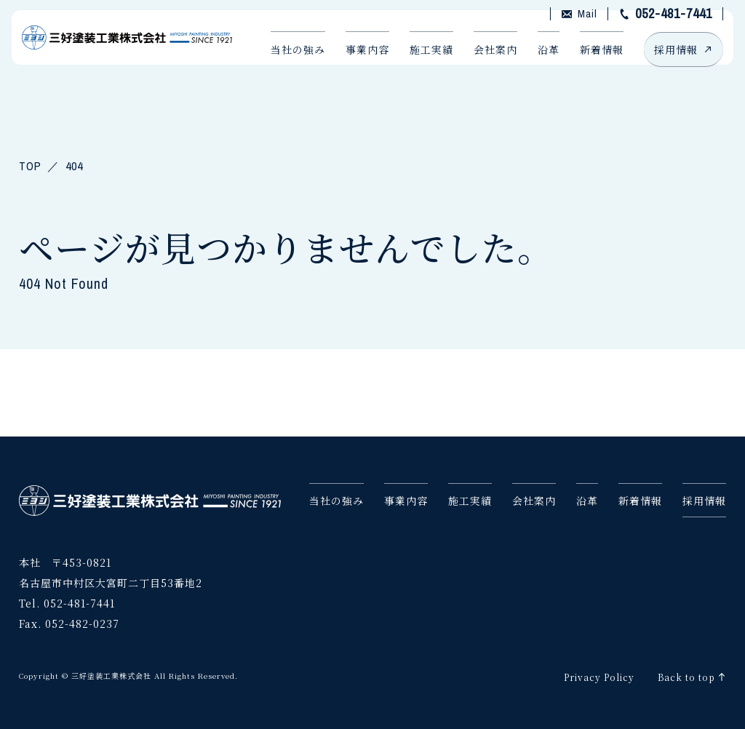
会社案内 (484, 64)
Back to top (686, 673)
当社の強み (286, 64)
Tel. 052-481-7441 (67, 599)
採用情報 (671, 64)
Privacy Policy (599, 673)
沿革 (537, 64)
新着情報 (590, 64)
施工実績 (420, 64)
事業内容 (356, 64)
